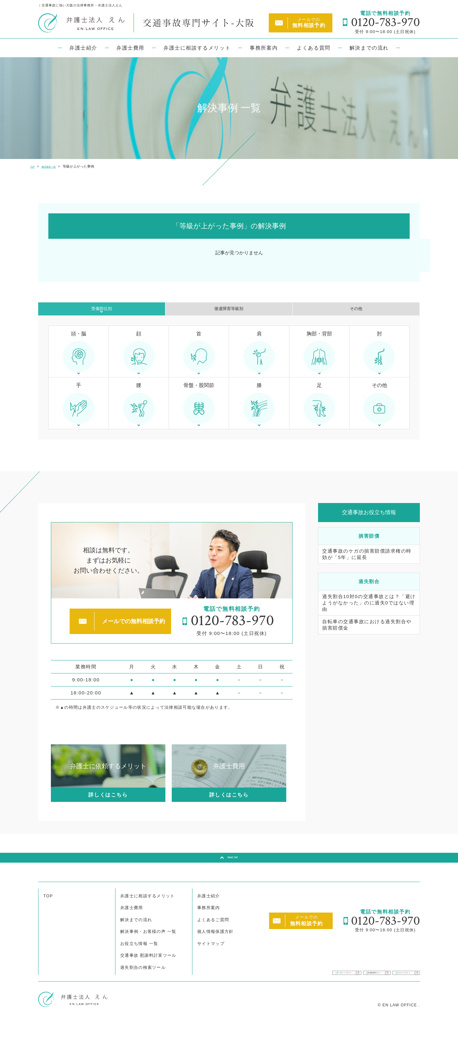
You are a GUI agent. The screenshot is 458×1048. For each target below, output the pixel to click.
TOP (48, 917)
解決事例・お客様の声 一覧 (148, 953)
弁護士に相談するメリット (197, 48)
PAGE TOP (233, 876)
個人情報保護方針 (215, 953)
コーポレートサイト (246, 990)
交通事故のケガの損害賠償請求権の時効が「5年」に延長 (367, 570)
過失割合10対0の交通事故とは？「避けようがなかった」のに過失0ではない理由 (369, 619)
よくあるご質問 (213, 941)
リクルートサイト (388, 990)
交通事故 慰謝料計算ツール (148, 977)
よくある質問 (313, 48)
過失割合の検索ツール (143, 989)
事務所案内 (264, 48)
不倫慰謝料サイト (318, 990)
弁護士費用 (130, 48)
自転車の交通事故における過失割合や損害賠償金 (367, 640)
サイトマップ (211, 965)
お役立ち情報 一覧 (139, 965)
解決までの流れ (369, 48)
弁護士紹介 (83, 48)
